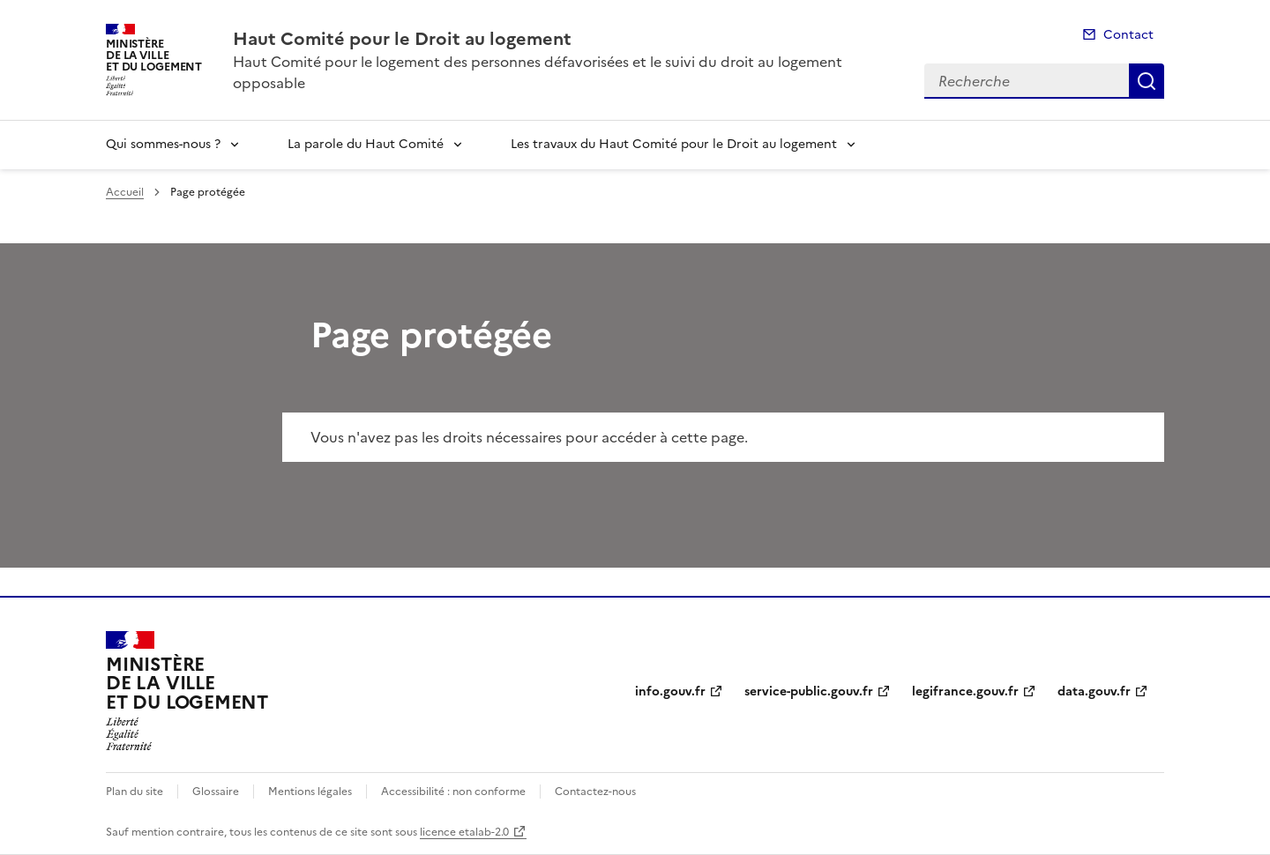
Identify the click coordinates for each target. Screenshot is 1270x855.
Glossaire (215, 791)
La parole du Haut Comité (366, 144)
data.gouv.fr (1094, 691)
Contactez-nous (595, 791)
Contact (1128, 35)
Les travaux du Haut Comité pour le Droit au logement (674, 144)
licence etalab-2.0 (464, 832)
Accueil (125, 192)
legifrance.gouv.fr (965, 691)
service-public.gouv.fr (808, 691)
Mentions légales (310, 791)
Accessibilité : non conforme (453, 791)
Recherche (1146, 81)
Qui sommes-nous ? (163, 144)
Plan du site (134, 791)
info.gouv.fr (670, 691)
